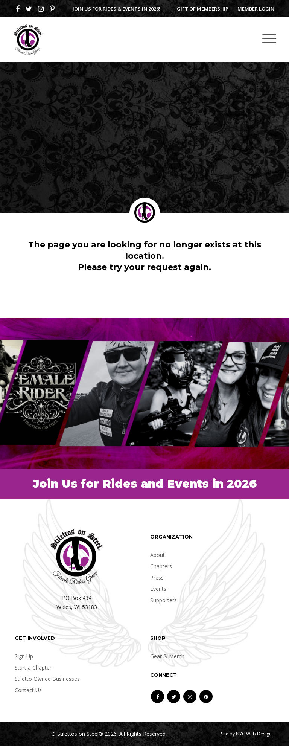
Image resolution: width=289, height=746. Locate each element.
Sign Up (24, 656)
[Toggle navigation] (269, 38)
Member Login (255, 8)
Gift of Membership (202, 8)
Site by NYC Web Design (246, 734)
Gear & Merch (167, 656)
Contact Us (28, 690)
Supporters (163, 600)
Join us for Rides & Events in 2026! (116, 8)
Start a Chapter (33, 667)
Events (158, 588)
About (157, 554)
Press (157, 577)
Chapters (161, 566)
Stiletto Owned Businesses (47, 678)
